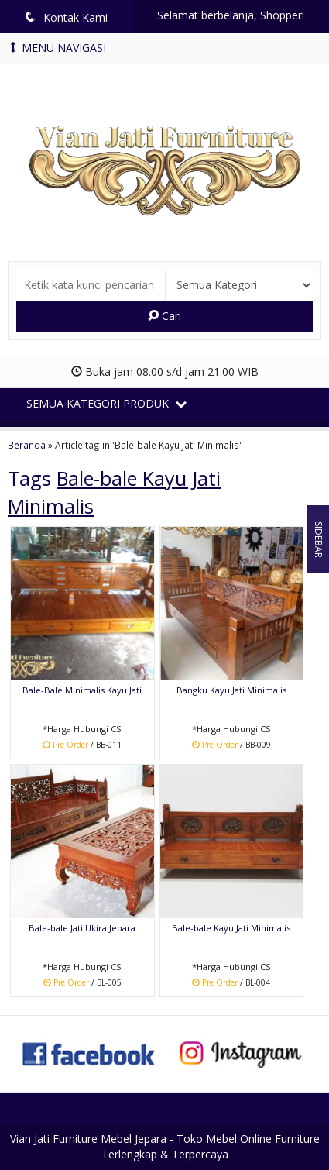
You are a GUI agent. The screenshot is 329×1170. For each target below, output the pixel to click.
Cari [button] (164, 315)
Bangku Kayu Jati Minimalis (231, 690)
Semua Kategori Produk (106, 403)
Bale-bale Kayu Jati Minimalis (231, 928)
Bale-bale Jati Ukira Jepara (82, 928)
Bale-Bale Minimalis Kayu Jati (82, 690)
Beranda (27, 445)
